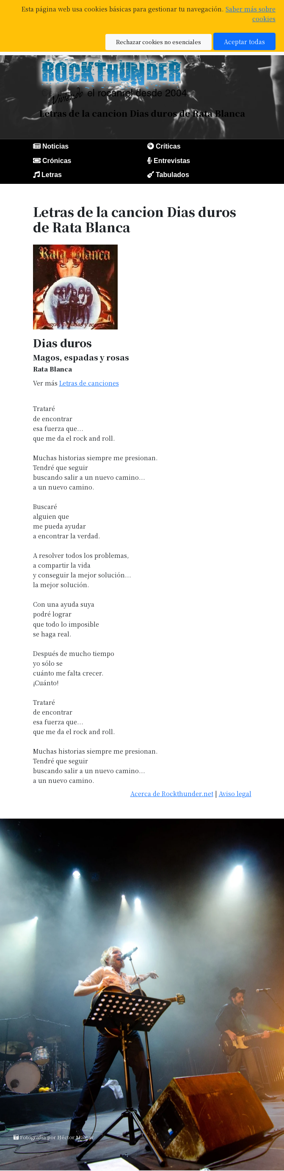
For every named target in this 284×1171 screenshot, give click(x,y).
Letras (51, 174)
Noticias (55, 146)
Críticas (168, 146)
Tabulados (172, 174)
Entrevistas (172, 160)
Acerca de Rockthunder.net (171, 793)
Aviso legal (235, 793)
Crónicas (56, 160)
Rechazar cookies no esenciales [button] (158, 42)
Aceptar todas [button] (244, 41)
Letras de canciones (89, 382)
